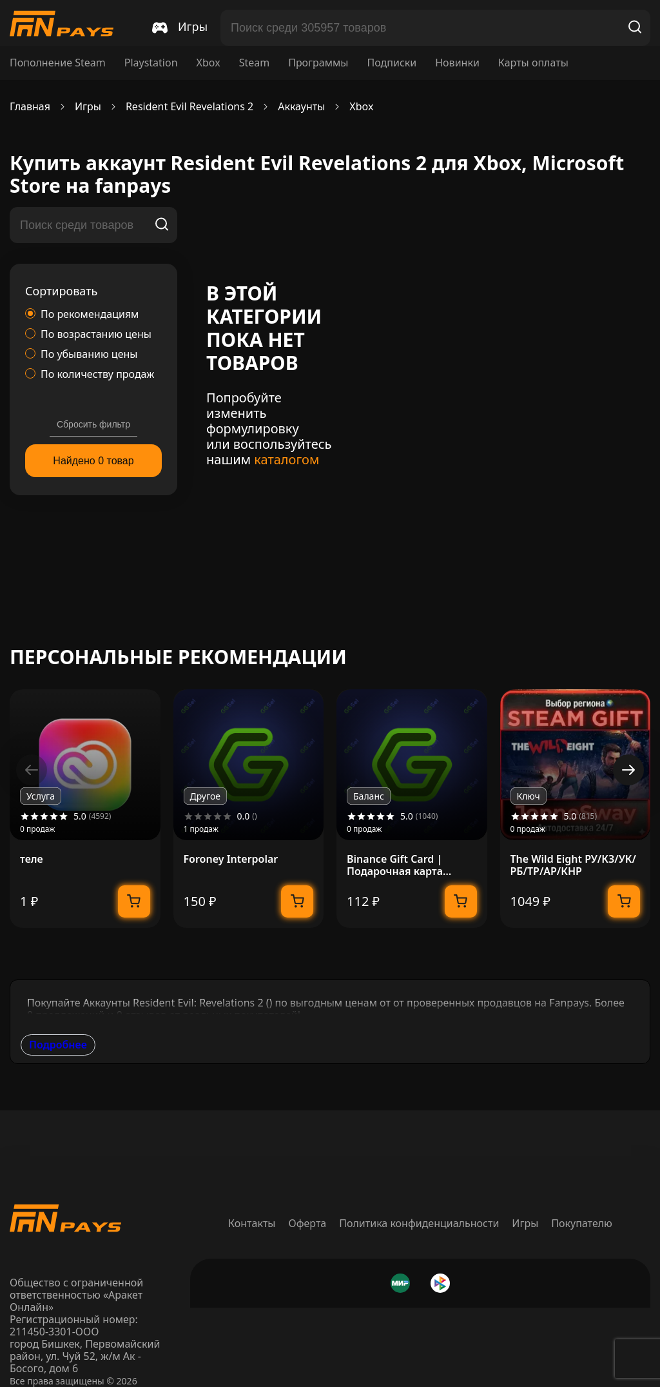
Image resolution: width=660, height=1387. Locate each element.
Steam (254, 63)
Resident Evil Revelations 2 (189, 107)
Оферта (308, 1223)
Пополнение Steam (58, 63)
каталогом (286, 459)
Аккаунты (301, 107)
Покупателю (581, 1223)
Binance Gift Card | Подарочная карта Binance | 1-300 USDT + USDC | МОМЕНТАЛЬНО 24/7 (407, 865)
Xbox (208, 63)
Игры (88, 107)
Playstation (151, 63)
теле (31, 859)
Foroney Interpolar (231, 859)
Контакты (251, 1223)
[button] (628, 769)
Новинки (457, 63)
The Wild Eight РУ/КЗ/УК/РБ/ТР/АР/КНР (573, 865)
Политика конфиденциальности (419, 1223)
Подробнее (58, 1045)
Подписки (391, 63)
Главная (30, 107)
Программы (318, 63)
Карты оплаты (533, 63)
